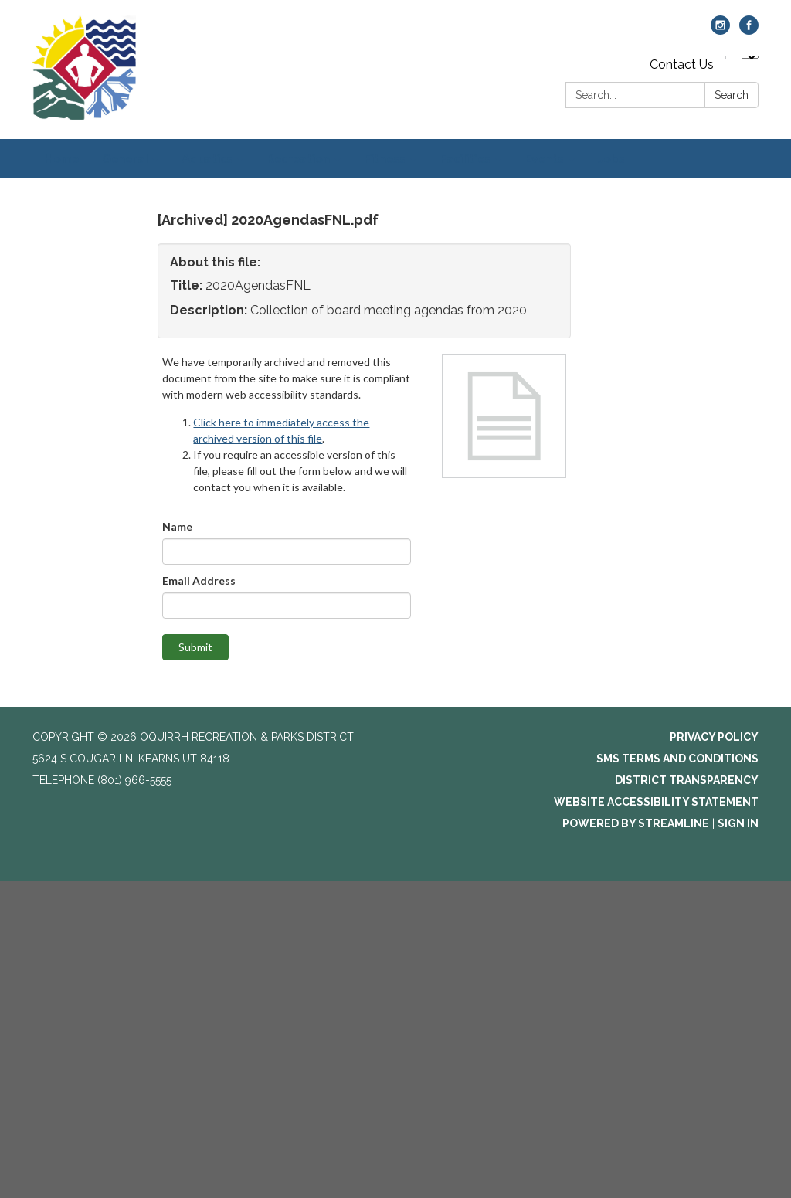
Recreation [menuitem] (298, 158)
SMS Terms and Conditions (677, 758)
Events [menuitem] (544, 158)
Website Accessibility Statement (656, 802)
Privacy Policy (714, 737)
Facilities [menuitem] (465, 158)
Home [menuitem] (61, 158)
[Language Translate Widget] (750, 57)
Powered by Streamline (635, 823)
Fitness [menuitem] (385, 158)
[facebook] (749, 30)
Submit (195, 646)
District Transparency (687, 780)
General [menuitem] (125, 158)
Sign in (738, 823)
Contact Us (682, 64)
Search (732, 95)
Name (177, 526)
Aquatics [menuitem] (207, 158)
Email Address (199, 580)
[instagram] (720, 30)
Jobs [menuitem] (611, 158)
